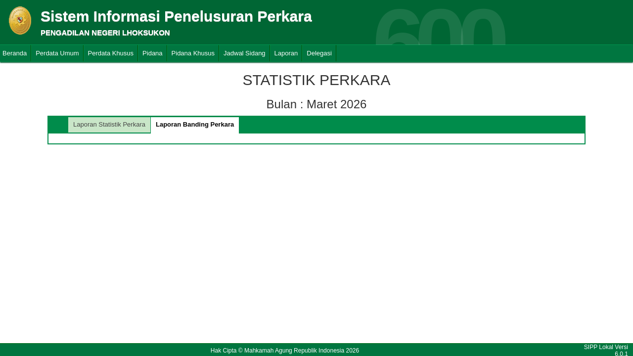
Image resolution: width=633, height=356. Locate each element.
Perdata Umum (57, 53)
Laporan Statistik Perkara (109, 124)
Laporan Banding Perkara (195, 124)
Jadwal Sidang (245, 53)
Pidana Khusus (193, 53)
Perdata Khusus (111, 53)
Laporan (286, 53)
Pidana (152, 53)
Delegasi (319, 53)
